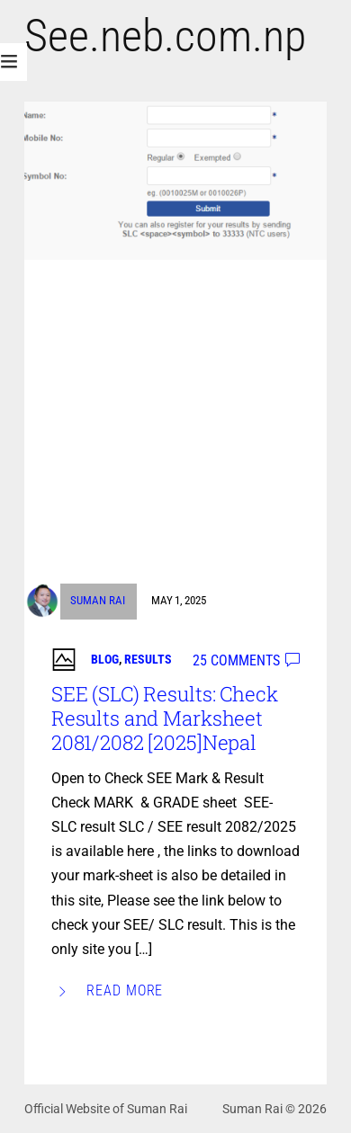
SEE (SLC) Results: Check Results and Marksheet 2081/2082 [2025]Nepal (164, 718)
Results (148, 659)
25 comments (236, 660)
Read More (125, 990)
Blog (105, 659)
